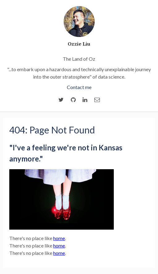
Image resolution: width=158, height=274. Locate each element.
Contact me (79, 87)
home (59, 238)
